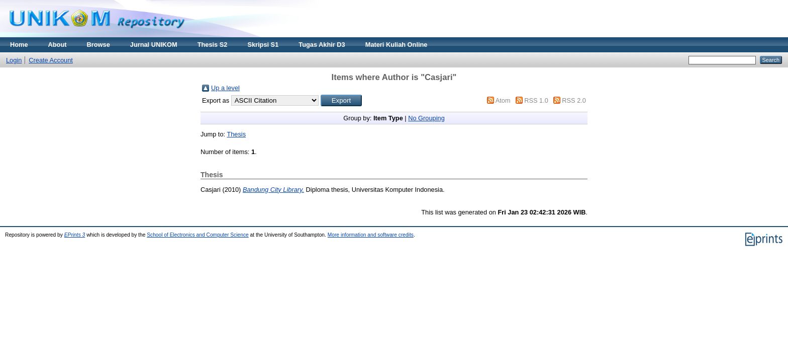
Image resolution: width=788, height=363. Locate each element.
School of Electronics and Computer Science (198, 235)
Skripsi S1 (262, 44)
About (57, 44)
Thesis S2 (213, 44)
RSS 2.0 (574, 100)
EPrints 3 (74, 235)
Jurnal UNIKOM (153, 44)
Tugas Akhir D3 (322, 44)
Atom (503, 100)
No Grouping (426, 118)
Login (14, 60)
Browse (98, 44)
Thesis (236, 134)
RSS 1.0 (536, 100)
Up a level (225, 88)
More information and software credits (371, 235)
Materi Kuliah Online (396, 44)
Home (19, 44)
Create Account (51, 60)
